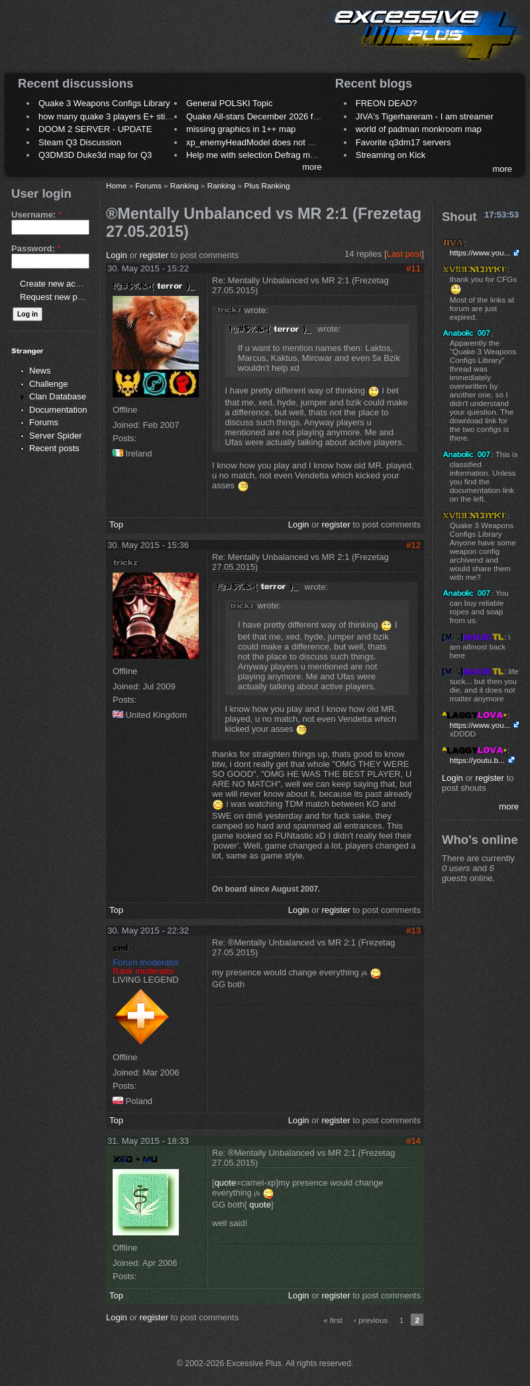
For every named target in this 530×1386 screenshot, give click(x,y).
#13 (413, 931)
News (40, 371)
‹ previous (371, 1320)
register (154, 255)
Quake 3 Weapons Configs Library (104, 103)
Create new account (58, 284)
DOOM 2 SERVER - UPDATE (95, 129)
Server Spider (55, 436)
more (312, 167)
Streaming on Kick (391, 155)
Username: (36, 215)
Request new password (64, 297)
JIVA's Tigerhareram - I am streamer (425, 116)
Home (116, 185)
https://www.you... (480, 252)
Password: (35, 248)
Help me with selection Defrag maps (255, 155)
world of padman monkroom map (419, 129)
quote (226, 1183)
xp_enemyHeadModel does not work (256, 142)
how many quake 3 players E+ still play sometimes (134, 116)
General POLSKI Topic (229, 103)
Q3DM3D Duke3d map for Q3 (95, 155)
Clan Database (57, 396)
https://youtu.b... (477, 760)
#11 (413, 268)
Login (116, 255)
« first (333, 1320)
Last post (404, 254)
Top (116, 524)
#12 (413, 545)
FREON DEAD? (386, 103)
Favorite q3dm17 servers (403, 142)
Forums (43, 422)
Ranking (184, 185)
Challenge (48, 384)
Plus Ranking (267, 185)
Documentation (58, 410)
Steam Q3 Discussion (79, 142)
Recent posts (54, 448)
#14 (413, 1141)
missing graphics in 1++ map (240, 129)
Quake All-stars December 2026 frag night (266, 116)
